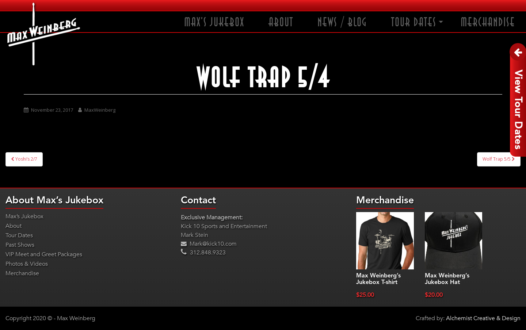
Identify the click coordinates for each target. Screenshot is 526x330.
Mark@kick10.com (209, 244)
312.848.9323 (203, 253)
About (280, 22)
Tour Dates (414, 22)
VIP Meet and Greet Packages (43, 254)
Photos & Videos (26, 264)
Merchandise (488, 22)
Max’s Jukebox (214, 22)
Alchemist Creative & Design (483, 318)
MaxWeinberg (99, 110)
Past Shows (19, 245)
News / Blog (342, 22)
